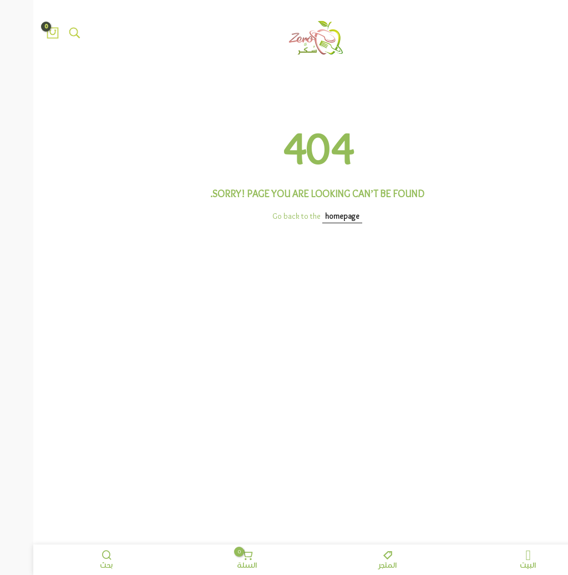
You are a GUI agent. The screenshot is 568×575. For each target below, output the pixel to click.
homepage (309, 217)
